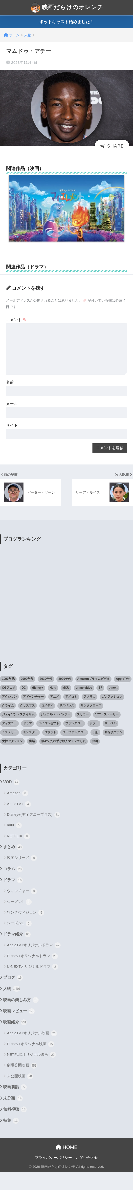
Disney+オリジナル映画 (30, 1062)
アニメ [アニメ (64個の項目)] (54, 714)
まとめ (13, 865)
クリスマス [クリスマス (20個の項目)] (27, 723)
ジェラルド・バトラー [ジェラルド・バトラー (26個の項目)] (55, 732)
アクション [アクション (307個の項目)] (9, 714)
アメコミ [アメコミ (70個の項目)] (71, 714)
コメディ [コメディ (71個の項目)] (47, 723)
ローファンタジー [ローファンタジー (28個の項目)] (74, 750)
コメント (17, 327)
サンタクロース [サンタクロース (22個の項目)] (91, 723)
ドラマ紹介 (17, 952)
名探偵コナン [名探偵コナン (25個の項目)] (113, 750)
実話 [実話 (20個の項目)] (32, 759)
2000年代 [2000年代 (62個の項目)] (27, 697)
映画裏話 (15, 1105)
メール (12, 417)
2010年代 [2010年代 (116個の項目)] (46, 697)
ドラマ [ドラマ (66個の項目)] (27, 741)
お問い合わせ (87, 1175)
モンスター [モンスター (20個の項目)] (30, 750)
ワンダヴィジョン (25, 931)
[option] (66, 212)
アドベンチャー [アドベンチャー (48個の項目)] (33, 714)
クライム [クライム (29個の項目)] (8, 723)
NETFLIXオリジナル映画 (31, 1073)
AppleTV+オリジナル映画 (32, 1051)
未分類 (13, 1116)
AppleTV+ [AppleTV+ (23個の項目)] (123, 697)
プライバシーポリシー (53, 1175)
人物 (11, 1007)
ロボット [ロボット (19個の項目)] (50, 750)
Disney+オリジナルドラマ (32, 974)
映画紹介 (15, 1040)
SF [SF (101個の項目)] (100, 705)
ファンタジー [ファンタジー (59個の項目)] (74, 741)
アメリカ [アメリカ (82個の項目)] (89, 714)
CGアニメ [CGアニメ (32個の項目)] (8, 705)
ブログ (13, 996)
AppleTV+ (19, 822)
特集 (11, 1139)
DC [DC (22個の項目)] (24, 705)
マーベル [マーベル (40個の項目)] (110, 741)
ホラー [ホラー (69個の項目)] (93, 741)
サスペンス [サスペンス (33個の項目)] (66, 723)
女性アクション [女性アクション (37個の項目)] (12, 759)
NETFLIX (18, 854)
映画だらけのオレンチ (67, 7)
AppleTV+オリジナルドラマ (34, 963)
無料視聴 (15, 1127)
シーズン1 (19, 920)
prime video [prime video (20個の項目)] (84, 705)
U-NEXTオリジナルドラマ (32, 985)
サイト (12, 440)
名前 (10, 394)
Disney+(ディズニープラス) (33, 833)
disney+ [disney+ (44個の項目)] (37, 705)
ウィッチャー (22, 909)
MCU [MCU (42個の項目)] (66, 705)
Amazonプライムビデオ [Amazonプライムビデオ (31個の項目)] (93, 697)
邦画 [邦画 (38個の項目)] (95, 759)
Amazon (17, 811)
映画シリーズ (22, 876)
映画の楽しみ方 (21, 1018)
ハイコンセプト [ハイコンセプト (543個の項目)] (48, 741)
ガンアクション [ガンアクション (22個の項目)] (112, 714)
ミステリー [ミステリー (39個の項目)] (9, 750)
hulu (14, 843)
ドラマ (13, 898)
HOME (67, 1165)
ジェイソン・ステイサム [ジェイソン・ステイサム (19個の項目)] (18, 732)
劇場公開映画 (22, 1083)
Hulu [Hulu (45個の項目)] (53, 705)
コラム (13, 887)
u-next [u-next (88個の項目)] (113, 705)
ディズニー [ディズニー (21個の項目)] (9, 741)
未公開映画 (20, 1094)
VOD (11, 800)
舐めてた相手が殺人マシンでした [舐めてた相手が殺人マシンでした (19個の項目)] (63, 759)
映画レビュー (19, 1029)
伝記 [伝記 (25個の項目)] (95, 750)
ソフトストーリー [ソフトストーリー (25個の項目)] (107, 732)
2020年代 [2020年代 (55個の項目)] (64, 697)
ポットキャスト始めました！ (66, 22)
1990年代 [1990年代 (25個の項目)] (8, 697)
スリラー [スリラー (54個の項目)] (83, 732)
